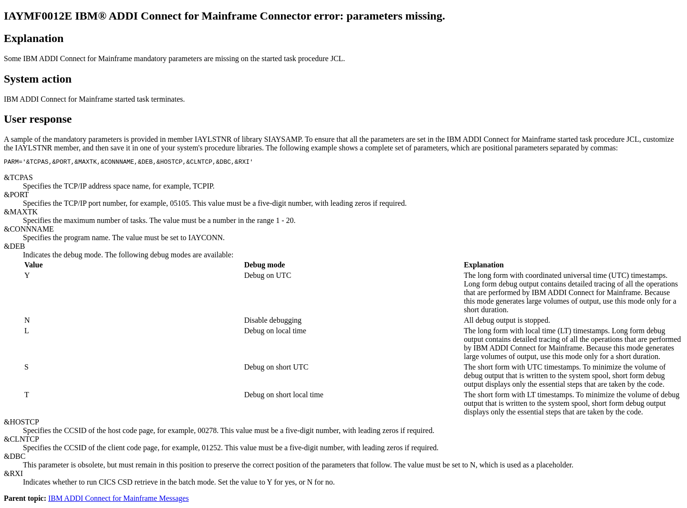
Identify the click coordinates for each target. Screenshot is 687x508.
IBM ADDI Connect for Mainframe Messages (118, 500)
